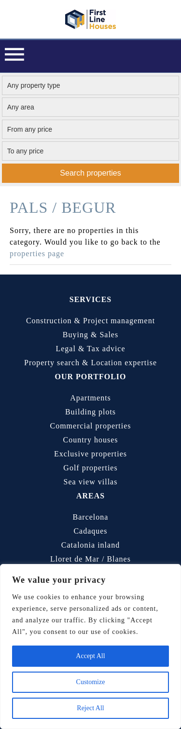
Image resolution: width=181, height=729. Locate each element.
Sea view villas (91, 482)
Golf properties (90, 468)
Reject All (90, 708)
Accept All (90, 656)
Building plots (90, 412)
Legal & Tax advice (90, 348)
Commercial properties (90, 426)
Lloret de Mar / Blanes (90, 559)
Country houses (90, 440)
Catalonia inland (90, 545)
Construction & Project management (90, 320)
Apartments (90, 398)
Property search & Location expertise (90, 362)
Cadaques (90, 531)
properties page (37, 253)
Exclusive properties (90, 454)
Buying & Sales (90, 334)
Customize (90, 682)
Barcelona (91, 517)
